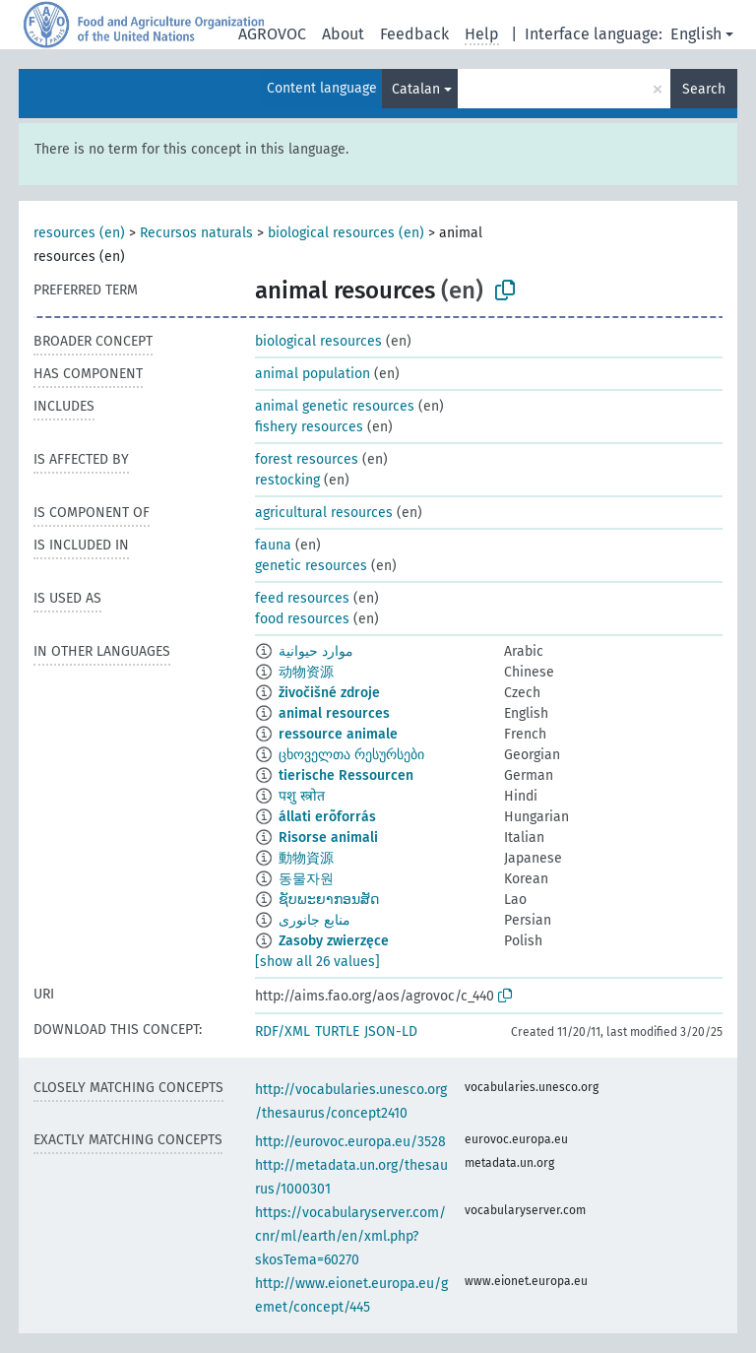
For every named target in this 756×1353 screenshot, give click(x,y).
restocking (287, 480)
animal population (312, 373)
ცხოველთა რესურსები (351, 754)
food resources (302, 619)
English (696, 34)
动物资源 (306, 672)
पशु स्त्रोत (302, 796)
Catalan (416, 89)
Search (703, 89)
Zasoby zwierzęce (334, 941)
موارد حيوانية (316, 651)
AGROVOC (272, 34)
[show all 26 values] (317, 961)
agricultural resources (324, 512)
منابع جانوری (314, 920)
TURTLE (337, 1031)
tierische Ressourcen (346, 775)
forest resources (306, 459)
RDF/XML (282, 1031)
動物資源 (306, 858)
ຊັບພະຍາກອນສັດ (329, 899)
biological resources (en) (346, 233)
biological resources (318, 341)
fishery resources (309, 427)
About (343, 34)
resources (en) (79, 233)
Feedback (414, 34)
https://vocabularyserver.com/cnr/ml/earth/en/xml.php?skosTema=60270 (350, 1236)
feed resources (302, 598)
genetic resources (311, 565)
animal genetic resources (334, 406)
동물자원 (306, 878)
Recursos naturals (196, 233)
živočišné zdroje (329, 692)
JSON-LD (390, 1031)
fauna (273, 545)
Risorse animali (328, 837)
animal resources (334, 713)
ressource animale (338, 734)
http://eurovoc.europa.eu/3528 (350, 1141)
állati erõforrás (327, 816)
